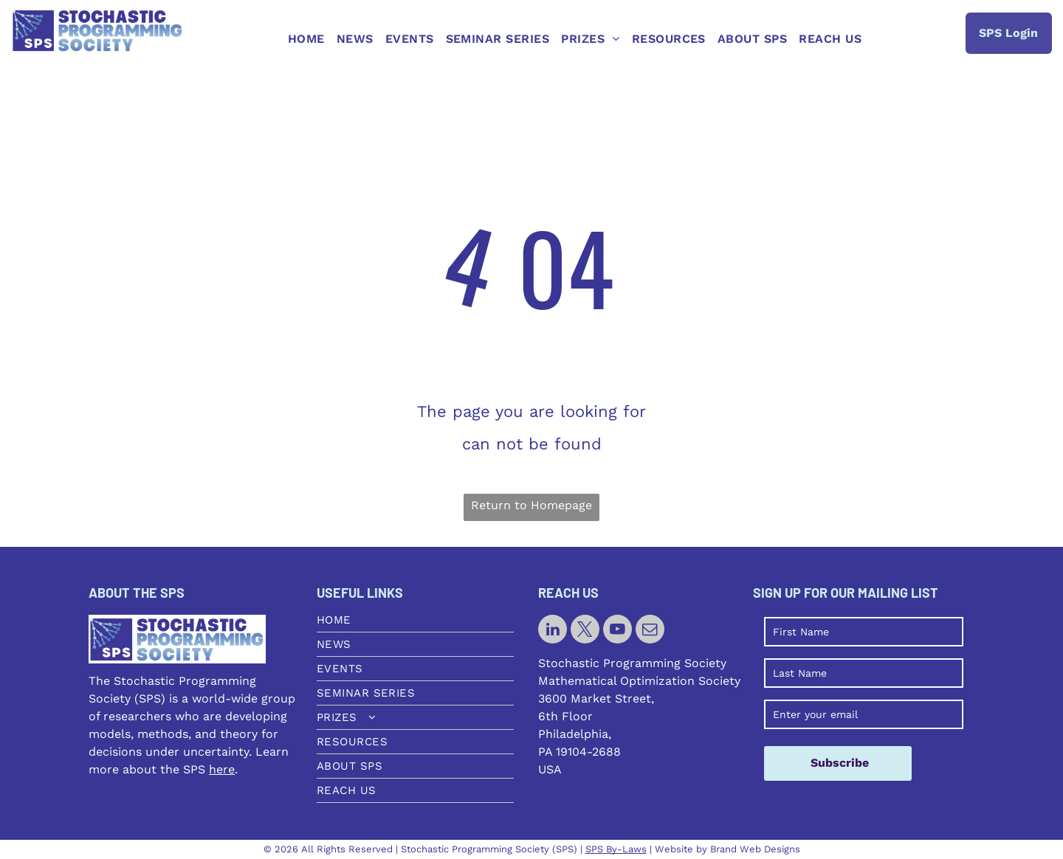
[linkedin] (552, 631)
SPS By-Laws (616, 849)
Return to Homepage (531, 505)
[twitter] (585, 631)
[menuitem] (306, 39)
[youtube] (617, 631)
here (222, 769)
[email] (650, 631)
